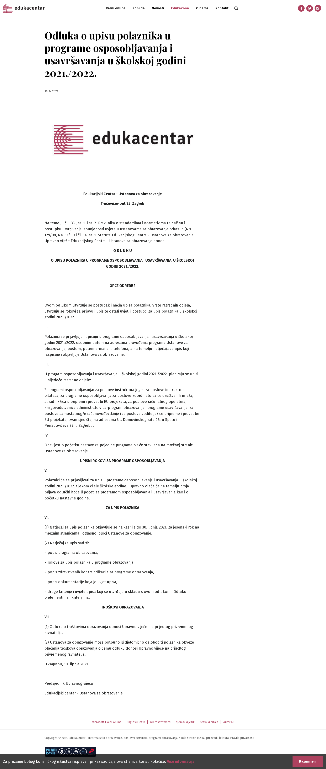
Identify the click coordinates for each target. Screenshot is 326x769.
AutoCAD (229, 722)
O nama (202, 8)
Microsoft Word (160, 722)
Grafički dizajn (209, 722)
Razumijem (307, 761)
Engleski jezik (136, 722)
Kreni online (115, 8)
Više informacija (180, 761)
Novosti (158, 8)
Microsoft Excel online (106, 722)
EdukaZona (180, 8)
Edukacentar (24, 8)
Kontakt (221, 8)
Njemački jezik (185, 722)
